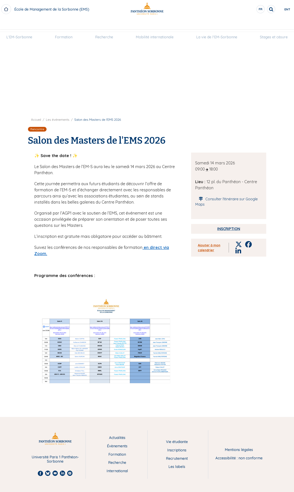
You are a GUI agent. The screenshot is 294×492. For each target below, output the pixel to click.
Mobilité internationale (153, 23)
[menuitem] (26, 23)
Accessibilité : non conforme (239, 458)
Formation (68, 23)
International (117, 471)
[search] (254, 9)
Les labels (176, 467)
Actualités (117, 438)
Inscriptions (176, 450)
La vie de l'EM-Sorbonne (212, 23)
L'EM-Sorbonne (26, 23)
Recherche (106, 23)
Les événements (57, 120)
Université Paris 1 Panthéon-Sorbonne (55, 459)
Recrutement (177, 459)
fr (244, 10)
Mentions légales (239, 450)
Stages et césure (267, 23)
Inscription (228, 228)
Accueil (36, 120)
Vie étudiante (177, 442)
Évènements (117, 446)
